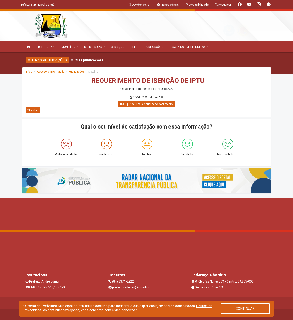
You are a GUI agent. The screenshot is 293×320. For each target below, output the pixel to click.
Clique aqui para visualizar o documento (146, 104)
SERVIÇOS (117, 47)
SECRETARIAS (94, 47)
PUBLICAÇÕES (155, 47)
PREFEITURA (46, 47)
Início (29, 71)
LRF (134, 47)
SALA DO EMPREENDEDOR (190, 47)
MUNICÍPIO (70, 47)
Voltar (33, 110)
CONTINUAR (245, 308)
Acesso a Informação (51, 71)
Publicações (76, 71)
